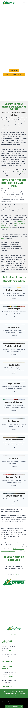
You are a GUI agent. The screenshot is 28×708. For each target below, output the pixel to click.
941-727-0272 (16, 559)
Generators (21, 676)
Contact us (21, 156)
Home (5, 676)
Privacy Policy (21, 678)
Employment (11, 25)
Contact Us (14, 678)
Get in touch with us (18, 534)
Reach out (4, 223)
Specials (10, 28)
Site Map (14, 680)
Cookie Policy (8, 702)
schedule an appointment (8, 536)
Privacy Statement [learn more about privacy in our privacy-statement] (18, 702)
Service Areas (6, 678)
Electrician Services (12, 676)
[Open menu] (24, 3)
